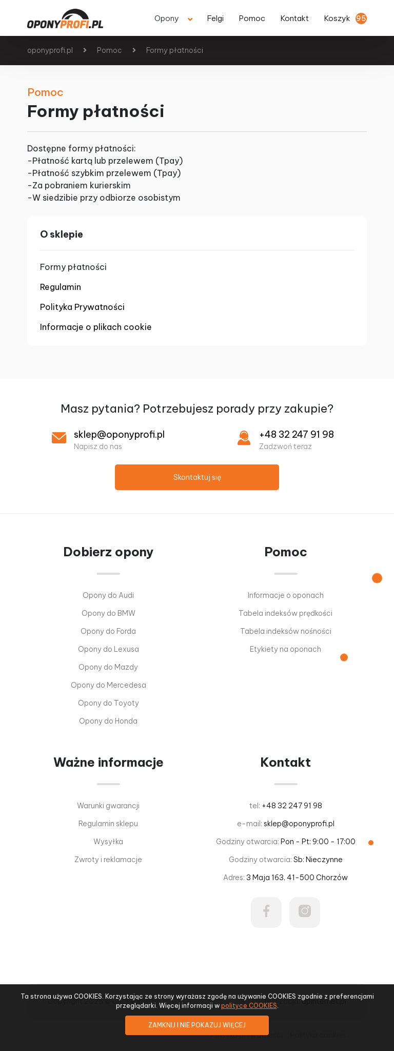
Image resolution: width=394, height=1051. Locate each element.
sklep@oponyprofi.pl (119, 434)
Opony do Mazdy (108, 667)
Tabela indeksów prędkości (285, 613)
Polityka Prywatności (82, 307)
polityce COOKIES (249, 1005)
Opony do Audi (108, 595)
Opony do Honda (108, 721)
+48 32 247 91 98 (296, 434)
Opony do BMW (108, 613)
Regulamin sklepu (108, 823)
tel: (285, 805)
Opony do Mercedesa (108, 685)
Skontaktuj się (197, 477)
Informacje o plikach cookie (96, 327)
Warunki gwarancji (108, 805)
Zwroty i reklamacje (108, 859)
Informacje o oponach (286, 595)
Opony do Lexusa (108, 649)
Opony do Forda (108, 631)
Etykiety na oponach (285, 649)
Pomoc (109, 50)
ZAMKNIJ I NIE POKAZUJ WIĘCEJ (197, 1025)
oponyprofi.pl (50, 50)
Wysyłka (108, 841)
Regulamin (60, 287)
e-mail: (285, 823)
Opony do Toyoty (108, 703)
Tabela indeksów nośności (285, 631)
